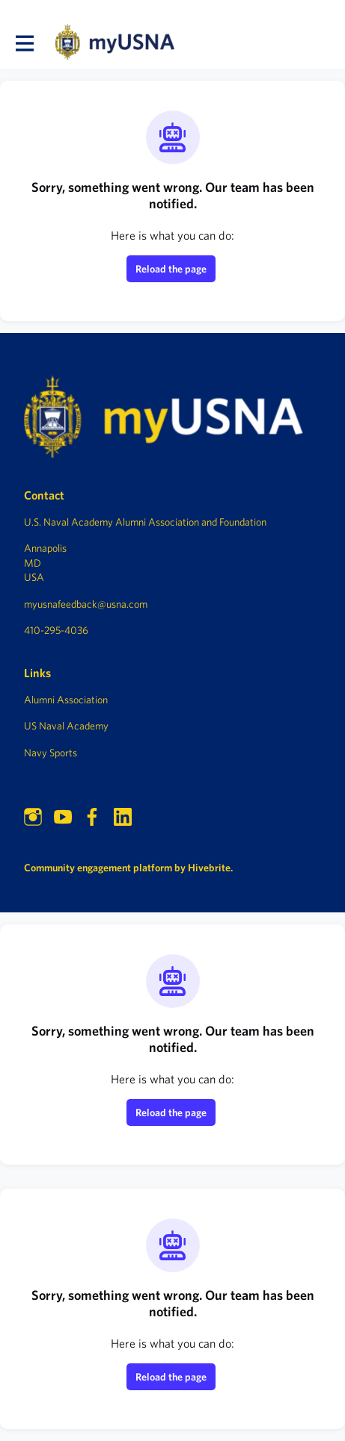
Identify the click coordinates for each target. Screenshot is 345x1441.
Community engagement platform (98, 868)
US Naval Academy (66, 726)
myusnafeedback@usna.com (85, 604)
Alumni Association (66, 700)
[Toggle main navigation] (24, 42)
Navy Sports (50, 753)
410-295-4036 (56, 630)
